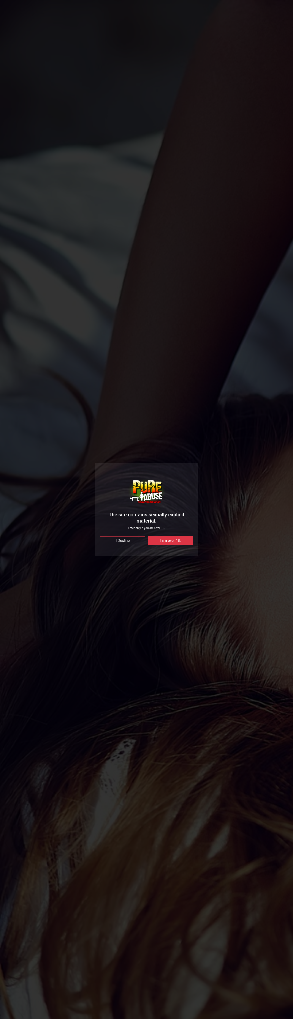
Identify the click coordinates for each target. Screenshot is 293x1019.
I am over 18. (170, 540)
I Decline (123, 540)
